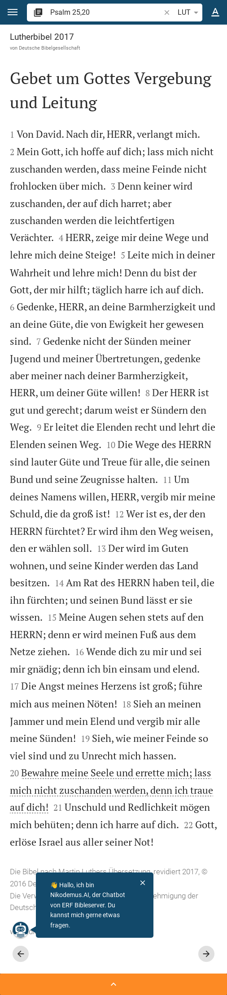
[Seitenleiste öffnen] (113, 984)
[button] (12, 12)
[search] (106, 12)
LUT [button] (189, 12)
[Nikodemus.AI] (21, 930)
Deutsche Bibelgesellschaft (49, 48)
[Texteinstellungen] (215, 12)
